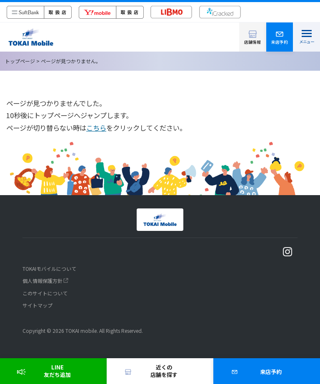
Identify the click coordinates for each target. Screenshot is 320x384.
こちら (96, 128)
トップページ (20, 60)
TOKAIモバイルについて (49, 268)
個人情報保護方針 (42, 280)
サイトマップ (37, 305)
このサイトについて (45, 293)
